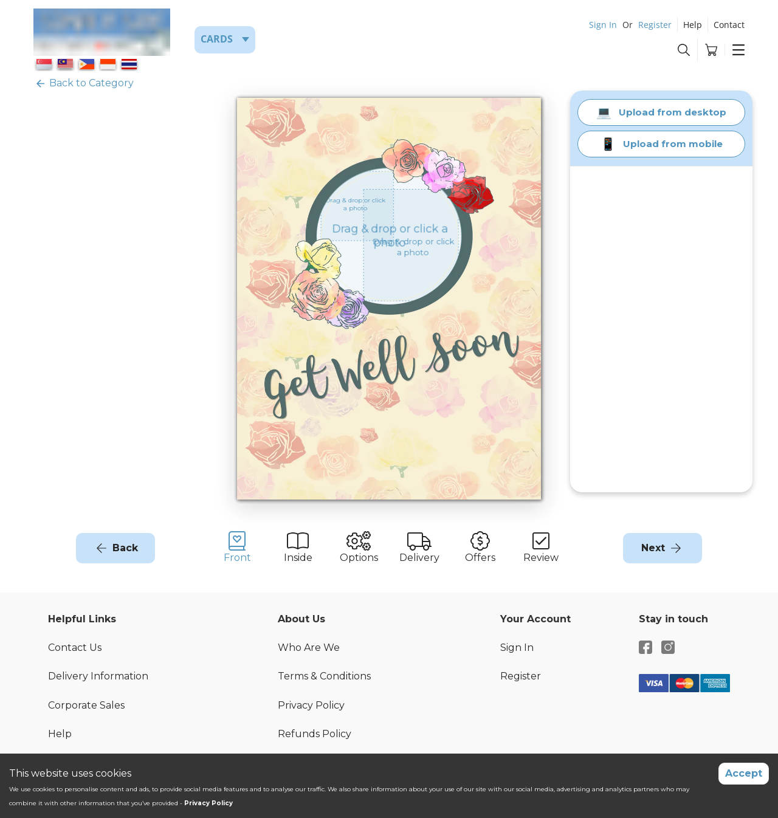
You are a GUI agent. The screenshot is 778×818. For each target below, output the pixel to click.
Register (655, 24)
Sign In (603, 24)
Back (125, 548)
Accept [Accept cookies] (743, 773)
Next (653, 548)
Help (692, 24)
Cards (217, 39)
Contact (729, 24)
